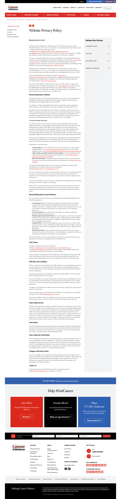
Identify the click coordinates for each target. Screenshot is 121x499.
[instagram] (96, 465)
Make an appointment (60, 417)
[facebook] (87, 465)
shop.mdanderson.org (64, 248)
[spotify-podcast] (90, 472)
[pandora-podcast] (96, 472)
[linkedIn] (99, 465)
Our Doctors (89, 7)
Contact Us (81, 7)
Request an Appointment (95, 1)
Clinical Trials (57, 7)
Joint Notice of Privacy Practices (55, 65)
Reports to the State (47, 479)
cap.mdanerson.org (39, 248)
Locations (67, 451)
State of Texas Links (74, 479)
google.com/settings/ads (52, 151)
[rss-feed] (102, 472)
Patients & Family (11, 15)
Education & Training (103, 15)
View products (94, 420)
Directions (67, 454)
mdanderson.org (35, 51)
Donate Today (110, 1)
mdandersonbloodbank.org (38, 249)
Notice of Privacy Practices (48, 81)
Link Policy (10, 32)
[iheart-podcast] (99, 472)
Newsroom (50, 459)
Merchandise (51, 465)
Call (100, 451)
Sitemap (66, 457)
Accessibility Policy (12, 29)
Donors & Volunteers (52, 15)
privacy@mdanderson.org (41, 371)
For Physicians (71, 15)
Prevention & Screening (31, 15)
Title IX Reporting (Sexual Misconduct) (53, 468)
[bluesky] (102, 465)
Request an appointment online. (67, 381)
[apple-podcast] (87, 472)
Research (86, 15)
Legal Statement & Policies (34, 479)
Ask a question (95, 457)
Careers (73, 7)
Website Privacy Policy (13, 26)
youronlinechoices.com (52, 169)
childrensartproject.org (61, 51)
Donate (26, 417)
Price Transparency (52, 472)
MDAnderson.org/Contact (52, 294)
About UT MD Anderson (52, 449)
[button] (30, 25)
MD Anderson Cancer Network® (88, 479)
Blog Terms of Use (11, 34)
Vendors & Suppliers (101, 479)
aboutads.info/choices (38, 169)
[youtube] (93, 465)
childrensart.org (35, 53)
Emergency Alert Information (61, 479)
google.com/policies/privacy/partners (55, 149)
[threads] (105, 465)
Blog (48, 456)
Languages (98, 7)
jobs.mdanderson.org (65, 86)
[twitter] (90, 465)
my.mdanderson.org (40, 77)
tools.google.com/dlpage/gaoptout (71, 151)
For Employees (51, 462)
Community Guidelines (13, 36)
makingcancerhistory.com (47, 51)
